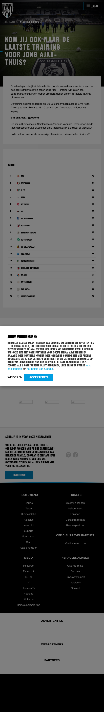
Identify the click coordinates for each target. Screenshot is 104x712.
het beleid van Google (40, 368)
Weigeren (15, 377)
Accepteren (38, 377)
